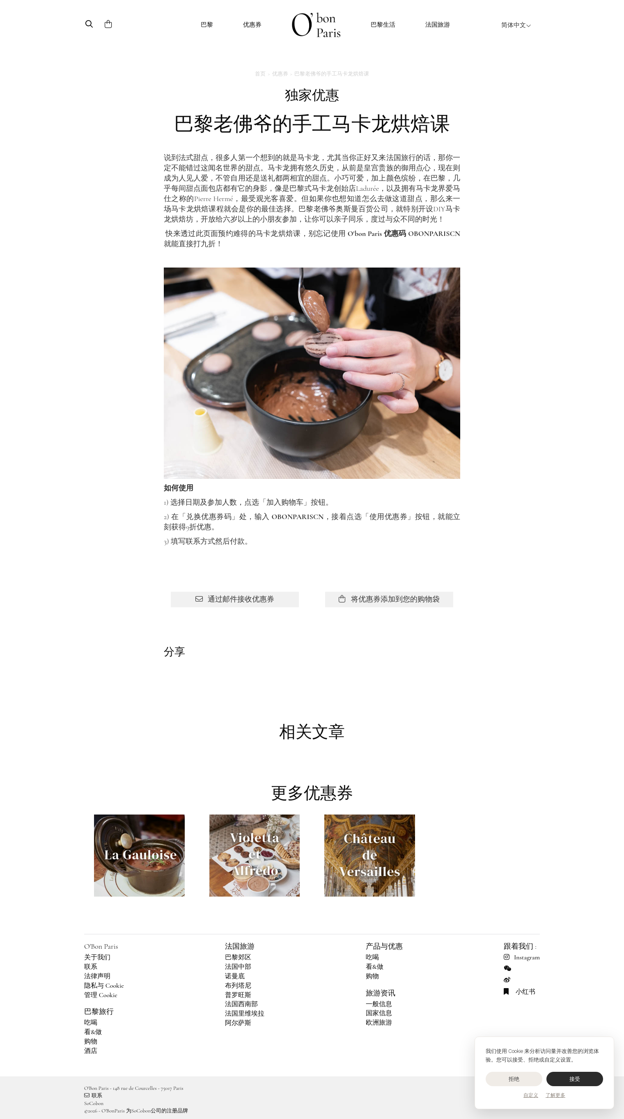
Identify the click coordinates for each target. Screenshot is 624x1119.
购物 (90, 1041)
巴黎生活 (383, 24)
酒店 (90, 1051)
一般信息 (379, 1004)
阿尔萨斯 (238, 1023)
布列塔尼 (238, 986)
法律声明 (97, 976)
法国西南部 (241, 1004)
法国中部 (238, 967)
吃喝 (90, 1022)
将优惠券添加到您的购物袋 (389, 599)
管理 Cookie (100, 995)
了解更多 (555, 1095)
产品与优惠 (384, 946)
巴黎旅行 (99, 1011)
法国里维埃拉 (244, 1013)
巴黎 (207, 24)
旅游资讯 (380, 993)
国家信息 (379, 1013)
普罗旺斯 (238, 995)
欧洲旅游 (379, 1022)
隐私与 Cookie (104, 986)
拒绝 (514, 1079)
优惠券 (252, 24)
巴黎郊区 (238, 957)
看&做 (93, 1032)
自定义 (530, 1095)
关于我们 (97, 957)
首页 (260, 74)
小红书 (519, 992)
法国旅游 (437, 24)
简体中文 (516, 25)
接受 (574, 1079)
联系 (90, 967)
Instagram (522, 957)
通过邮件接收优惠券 (234, 599)
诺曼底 (235, 976)
